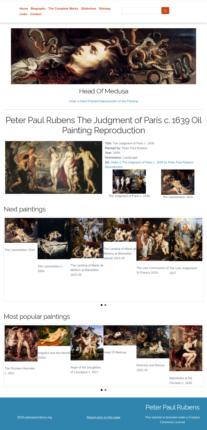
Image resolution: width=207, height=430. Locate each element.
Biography (38, 8)
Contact (35, 14)
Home (24, 8)
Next (198, 259)
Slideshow (88, 8)
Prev (9, 259)
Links (24, 14)
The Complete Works (63, 8)
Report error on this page (103, 417)
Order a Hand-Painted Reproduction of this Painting (103, 101)
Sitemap (105, 8)
